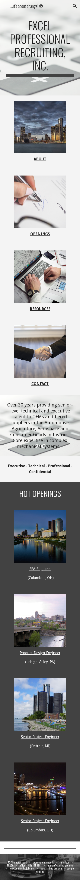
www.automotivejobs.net (22, 868)
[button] (5, 6)
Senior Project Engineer (40, 737)
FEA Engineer (40, 569)
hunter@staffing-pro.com (61, 865)
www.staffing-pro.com (52, 868)
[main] (40, 47)
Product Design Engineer (40, 653)
